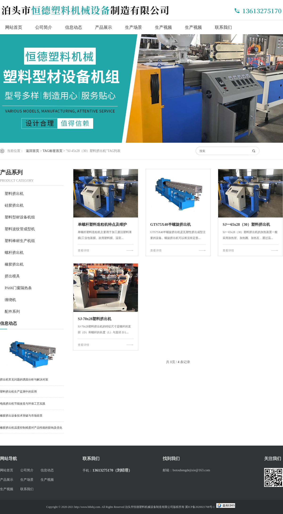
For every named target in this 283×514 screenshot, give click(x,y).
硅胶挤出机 (14, 205)
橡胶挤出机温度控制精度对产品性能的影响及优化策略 (31, 430)
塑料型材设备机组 (20, 217)
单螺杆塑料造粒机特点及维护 (102, 224)
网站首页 (13, 27)
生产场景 (133, 27)
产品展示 (103, 27)
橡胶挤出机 (14, 264)
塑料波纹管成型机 (20, 229)
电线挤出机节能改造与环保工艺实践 (22, 403)
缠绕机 (10, 300)
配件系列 (12, 311)
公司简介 (43, 27)
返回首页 (32, 151)
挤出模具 (12, 276)
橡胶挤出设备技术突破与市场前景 (21, 415)
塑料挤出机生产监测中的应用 (18, 391)
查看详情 (83, 250)
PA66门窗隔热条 (18, 288)
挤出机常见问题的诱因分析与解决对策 (24, 379)
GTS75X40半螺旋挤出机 (170, 224)
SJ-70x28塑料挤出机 (94, 319)
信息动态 (73, 27)
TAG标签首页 (52, 151)
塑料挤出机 (14, 194)
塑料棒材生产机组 (20, 241)
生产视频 (163, 27)
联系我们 (223, 27)
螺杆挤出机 (14, 253)
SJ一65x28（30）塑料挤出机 (246, 224)
